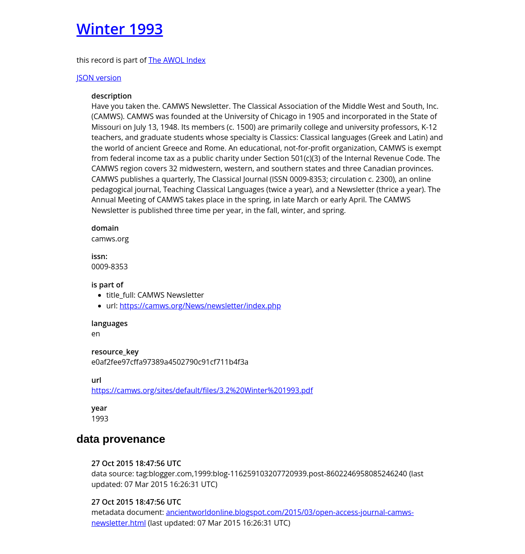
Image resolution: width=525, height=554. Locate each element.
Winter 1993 (120, 29)
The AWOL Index (177, 60)
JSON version (99, 78)
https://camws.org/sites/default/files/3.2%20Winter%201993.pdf (202, 390)
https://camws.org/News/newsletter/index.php (200, 305)
